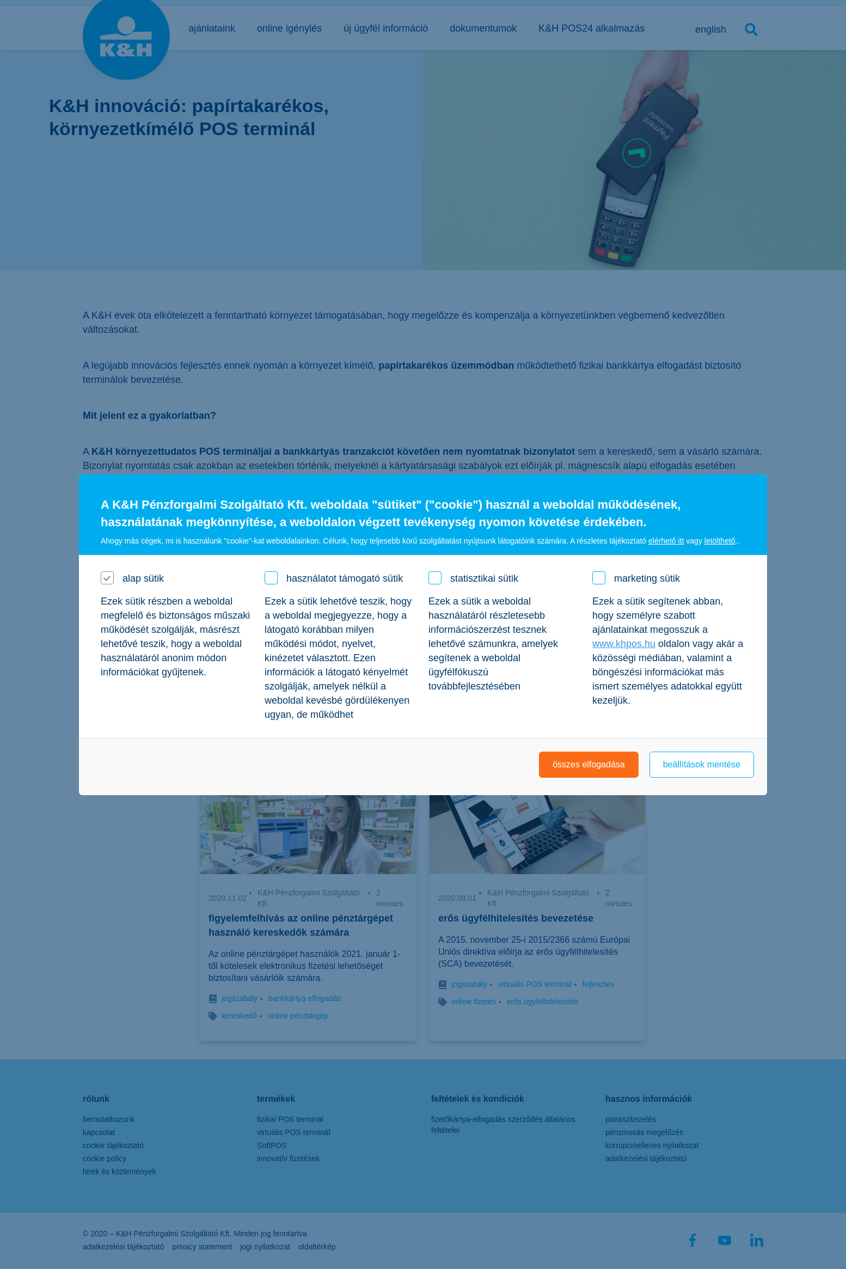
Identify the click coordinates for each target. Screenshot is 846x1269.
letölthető (719, 540)
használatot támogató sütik (344, 578)
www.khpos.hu (623, 643)
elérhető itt (666, 540)
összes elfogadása (589, 764)
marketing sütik (647, 578)
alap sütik (143, 578)
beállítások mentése (701, 764)
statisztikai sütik (484, 578)
